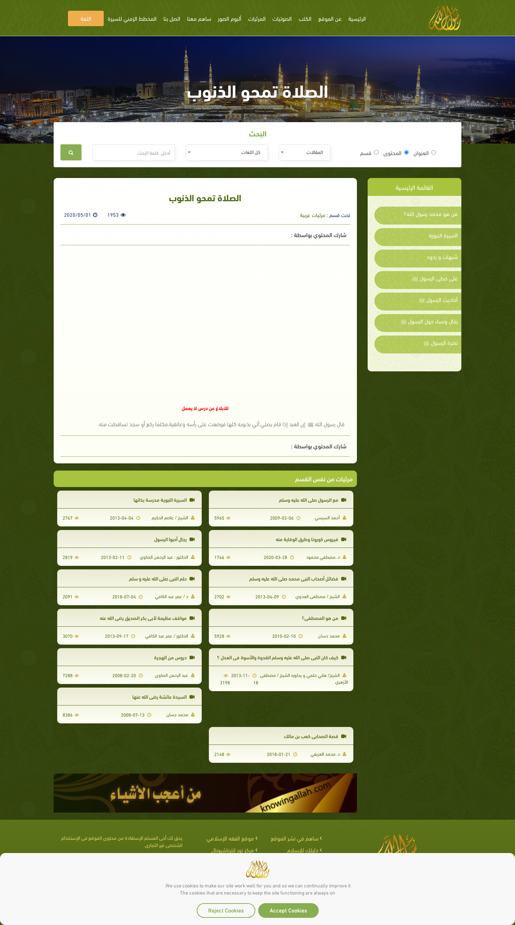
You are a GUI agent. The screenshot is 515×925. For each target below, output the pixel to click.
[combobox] (304, 152)
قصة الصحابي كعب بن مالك (315, 735)
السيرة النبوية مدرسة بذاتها (164, 499)
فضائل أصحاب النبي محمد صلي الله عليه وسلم (297, 578)
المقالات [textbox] (314, 151)
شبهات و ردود (442, 256)
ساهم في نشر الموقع (294, 838)
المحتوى (396, 152)
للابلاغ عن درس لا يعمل (205, 407)
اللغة (85, 18)
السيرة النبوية (443, 235)
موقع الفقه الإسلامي (230, 838)
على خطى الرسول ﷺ (435, 278)
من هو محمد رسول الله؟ (431, 213)
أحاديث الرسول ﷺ (438, 299)
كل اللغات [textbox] (250, 151)
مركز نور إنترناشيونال (232, 849)
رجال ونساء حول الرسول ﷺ (429, 321)
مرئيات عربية (312, 214)
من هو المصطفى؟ (324, 617)
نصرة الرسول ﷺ (440, 342)
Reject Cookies (226, 910)
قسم (369, 152)
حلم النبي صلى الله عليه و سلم (162, 578)
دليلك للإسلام (302, 849)
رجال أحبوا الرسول (174, 539)
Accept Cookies (288, 910)
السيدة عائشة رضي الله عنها (163, 696)
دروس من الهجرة (174, 657)
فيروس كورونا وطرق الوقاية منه (311, 539)
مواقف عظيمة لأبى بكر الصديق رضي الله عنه (147, 617)
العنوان (424, 152)
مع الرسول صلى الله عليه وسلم (312, 499)
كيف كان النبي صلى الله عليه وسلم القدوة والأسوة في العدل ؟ (281, 657)
